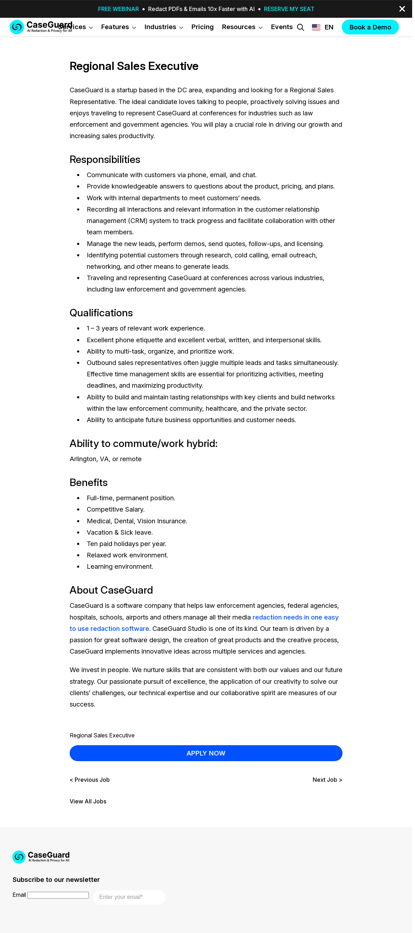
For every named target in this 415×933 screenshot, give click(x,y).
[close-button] (402, 9)
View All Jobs (88, 801)
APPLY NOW (206, 753)
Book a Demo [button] (370, 27)
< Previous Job (90, 779)
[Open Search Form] (300, 27)
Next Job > (328, 779)
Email (19, 894)
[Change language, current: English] (322, 27)
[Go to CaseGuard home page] (41, 27)
